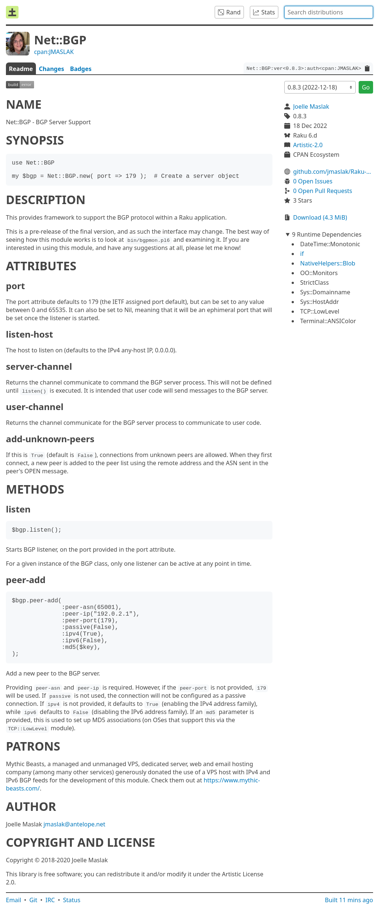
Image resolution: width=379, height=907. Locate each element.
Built (349, 900)
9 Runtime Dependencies (327, 234)
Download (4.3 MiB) (320, 217)
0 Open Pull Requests (322, 191)
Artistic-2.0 (308, 145)
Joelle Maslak (311, 106)
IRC (50, 900)
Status (71, 900)
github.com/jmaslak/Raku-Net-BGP (333, 171)
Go (366, 87)
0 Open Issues (312, 181)
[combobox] (328, 12)
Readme (21, 69)
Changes (51, 69)
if (302, 254)
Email (13, 900)
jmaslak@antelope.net (74, 824)
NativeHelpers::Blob (327, 263)
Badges (80, 69)
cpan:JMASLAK (54, 52)
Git (33, 900)
